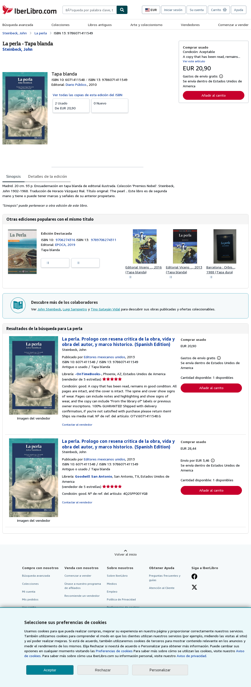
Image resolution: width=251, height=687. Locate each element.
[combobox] (89, 10)
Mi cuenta (28, 591)
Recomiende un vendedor (82, 596)
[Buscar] (122, 10)
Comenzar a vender (233, 25)
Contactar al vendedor (77, 424)
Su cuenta (197, 10)
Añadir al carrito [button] (213, 95)
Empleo (112, 591)
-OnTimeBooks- (88, 374)
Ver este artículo (194, 61)
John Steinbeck (49, 309)
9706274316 (66, 240)
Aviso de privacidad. (192, 656)
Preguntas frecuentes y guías (164, 578)
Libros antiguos (100, 25)
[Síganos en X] (194, 587)
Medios (112, 583)
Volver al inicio (125, 554)
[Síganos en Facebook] (194, 577)
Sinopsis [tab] (13, 176)
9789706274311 (103, 240)
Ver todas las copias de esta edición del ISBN (87, 95)
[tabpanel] (88, 195)
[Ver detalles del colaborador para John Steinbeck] (17, 49)
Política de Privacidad (121, 599)
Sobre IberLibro (117, 575)
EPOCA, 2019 (65, 244)
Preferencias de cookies (114, 651)
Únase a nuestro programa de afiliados (82, 586)
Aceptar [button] (50, 670)
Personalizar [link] (160, 670)
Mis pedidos (30, 599)
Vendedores (190, 25)
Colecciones (60, 25)
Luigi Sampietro (75, 309)
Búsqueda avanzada (17, 25)
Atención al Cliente (162, 588)
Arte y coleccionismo (146, 25)
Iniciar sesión (173, 10)
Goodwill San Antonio (93, 476)
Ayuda (238, 10)
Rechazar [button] (103, 670)
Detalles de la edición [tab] (47, 176)
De (71, 105)
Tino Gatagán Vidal (105, 309)
